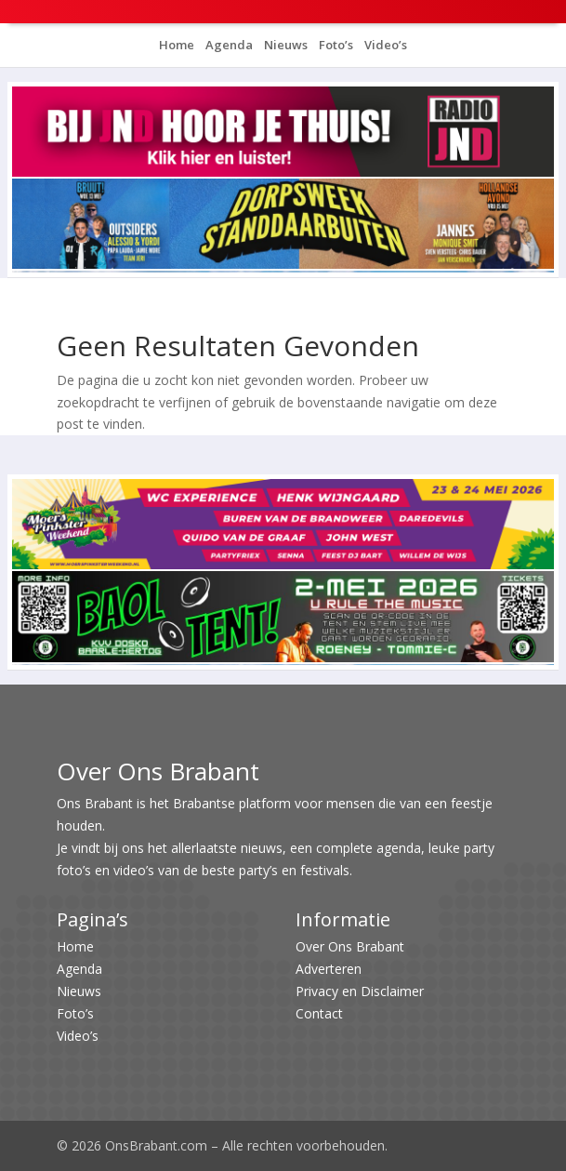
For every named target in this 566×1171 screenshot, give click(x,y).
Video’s (384, 44)
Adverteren (329, 969)
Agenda (228, 44)
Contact (319, 1013)
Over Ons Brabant (350, 946)
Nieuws (284, 44)
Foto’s (334, 44)
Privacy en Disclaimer (360, 991)
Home (176, 44)
